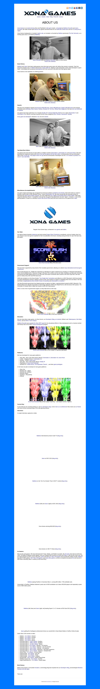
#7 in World (33, 646)
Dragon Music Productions (53, 234)
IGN (55, 114)
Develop (28, 109)
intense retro (37, 29)
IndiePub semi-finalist (58, 193)
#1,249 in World (34, 644)
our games (57, 229)
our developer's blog (46, 406)
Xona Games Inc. (49, 681)
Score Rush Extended (44, 262)
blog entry (60, 435)
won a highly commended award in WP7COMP (62, 195)
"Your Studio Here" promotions (47, 278)
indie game (49, 28)
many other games (50, 558)
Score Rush (72, 152)
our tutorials (58, 319)
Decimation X (72, 113)
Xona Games (20, 28)
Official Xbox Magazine (60, 109)
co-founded (58, 28)
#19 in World (31, 656)
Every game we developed (24, 116)
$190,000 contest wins (62, 29)
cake (75, 198)
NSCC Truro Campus (31, 320)
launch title (41, 198)
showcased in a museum (58, 281)
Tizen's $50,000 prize (55, 107)
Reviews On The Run (48, 109)
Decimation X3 (21, 114)
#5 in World (28, 638)
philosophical (39, 69)
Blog (51, 16)
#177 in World (33, 650)
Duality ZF (44, 113)
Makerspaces (72, 319)
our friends (78, 406)
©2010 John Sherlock (50, 61)
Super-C (66, 555)
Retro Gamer (34, 109)
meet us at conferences (61, 406)
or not (37, 116)
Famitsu (40, 109)
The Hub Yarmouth (73, 33)
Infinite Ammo (30, 364)
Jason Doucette (37, 60)
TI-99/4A (32, 67)
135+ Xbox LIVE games (36, 558)
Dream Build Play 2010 (55, 113)
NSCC (19, 288)
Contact (61, 16)
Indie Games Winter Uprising (31, 195)
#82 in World (33, 649)
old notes (67, 554)
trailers (64, 229)
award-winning (31, 28)
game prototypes (58, 364)
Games (39, 16)
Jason (25, 66)
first (73, 558)
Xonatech (37, 667)
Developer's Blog (50, 319)
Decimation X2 (50, 194)
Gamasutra (64, 114)
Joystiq (69, 114)
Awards (43, 16)
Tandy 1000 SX (46, 67)
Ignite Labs (40, 33)
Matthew (60, 33)
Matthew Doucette (68, 28)
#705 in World (33, 641)
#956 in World (33, 642)
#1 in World (28, 636)
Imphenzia (34, 234)
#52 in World (30, 657)
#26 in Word (33, 648)
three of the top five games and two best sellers (48, 154)
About (47, 16)
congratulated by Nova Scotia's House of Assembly (36, 281)
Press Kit (56, 16)
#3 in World (28, 640)
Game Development (38, 324)
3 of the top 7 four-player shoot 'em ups (33, 155)
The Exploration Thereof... (41, 364)
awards (46, 116)
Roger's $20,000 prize (67, 107)
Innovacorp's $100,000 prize (42, 107)
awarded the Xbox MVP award (37, 323)
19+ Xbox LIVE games (55, 556)
